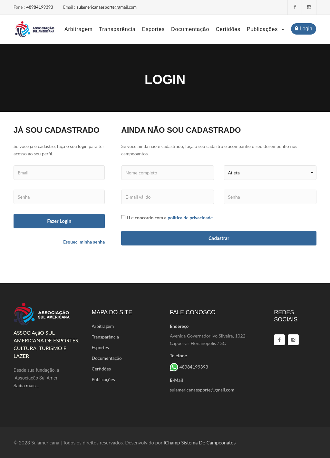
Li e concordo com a (147, 217)
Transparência (117, 29)
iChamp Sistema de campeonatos (200, 442)
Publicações (266, 29)
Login (303, 28)
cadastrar (219, 238)
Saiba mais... (26, 385)
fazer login (59, 221)
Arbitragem (78, 29)
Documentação (190, 29)
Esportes (153, 29)
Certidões (228, 29)
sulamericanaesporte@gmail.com (107, 7)
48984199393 (39, 7)
